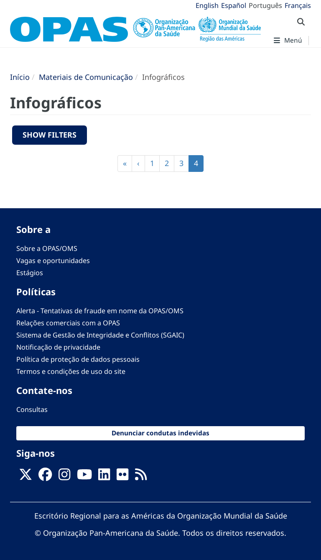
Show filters (49, 135)
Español (233, 5)
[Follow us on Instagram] (64, 476)
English (207, 5)
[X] (25, 476)
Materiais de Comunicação (86, 77)
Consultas (32, 409)
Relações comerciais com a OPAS (68, 322)
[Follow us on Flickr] (122, 476)
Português (265, 5)
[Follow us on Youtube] (84, 476)
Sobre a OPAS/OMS (46, 248)
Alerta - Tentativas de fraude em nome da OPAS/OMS (99, 310)
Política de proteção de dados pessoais (78, 359)
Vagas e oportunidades (53, 260)
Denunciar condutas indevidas (160, 433)
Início (20, 77)
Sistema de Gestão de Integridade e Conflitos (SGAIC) (100, 335)
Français (298, 5)
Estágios (29, 272)
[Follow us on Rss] (141, 476)
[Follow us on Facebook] (45, 476)
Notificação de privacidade (58, 347)
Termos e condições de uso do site (70, 371)
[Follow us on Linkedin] (104, 476)
